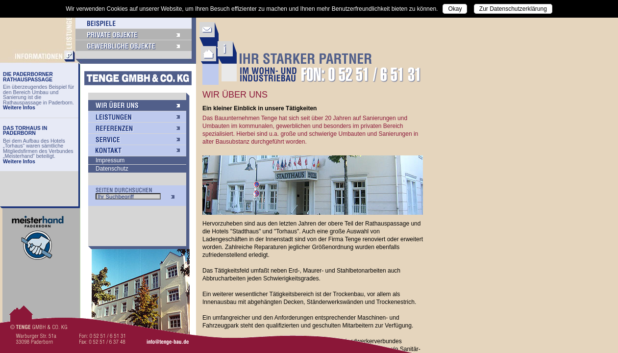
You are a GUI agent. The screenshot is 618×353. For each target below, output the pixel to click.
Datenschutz (112, 168)
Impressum (110, 160)
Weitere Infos (19, 107)
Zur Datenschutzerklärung (513, 8)
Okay (455, 8)
